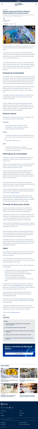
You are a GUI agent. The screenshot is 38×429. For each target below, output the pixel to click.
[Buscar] (36, 4)
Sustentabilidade (5, 9)
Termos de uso (3, 424)
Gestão (2, 413)
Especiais (20, 415)
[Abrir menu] (2, 4)
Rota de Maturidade (16, 285)
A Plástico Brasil (3, 410)
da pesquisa (15, 312)
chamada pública (22, 298)
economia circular (18, 95)
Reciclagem (2, 415)
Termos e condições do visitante (24, 424)
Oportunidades (21, 413)
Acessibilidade (3, 422)
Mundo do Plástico (7, 20)
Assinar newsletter (19, 353)
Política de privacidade (23, 422)
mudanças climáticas (15, 192)
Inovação (20, 410)
